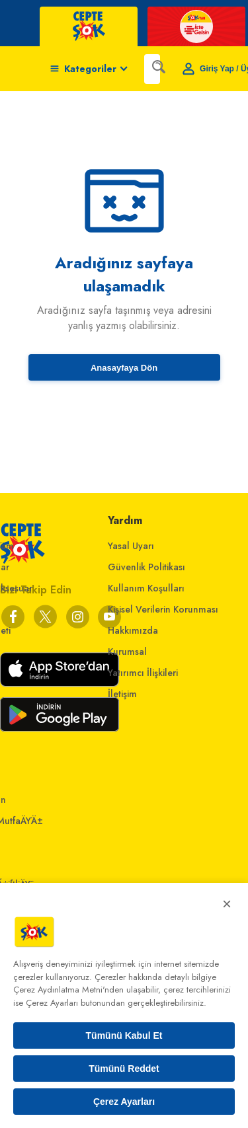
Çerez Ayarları (124, 1101)
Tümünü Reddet (124, 1068)
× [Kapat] (226, 904)
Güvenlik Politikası (146, 567)
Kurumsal (127, 651)
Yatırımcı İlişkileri (143, 672)
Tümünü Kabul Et (124, 1035)
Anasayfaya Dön (124, 368)
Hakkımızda (133, 630)
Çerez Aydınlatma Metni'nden (68, 989)
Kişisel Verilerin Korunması (163, 609)
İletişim (122, 693)
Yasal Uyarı (131, 545)
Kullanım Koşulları (146, 588)
